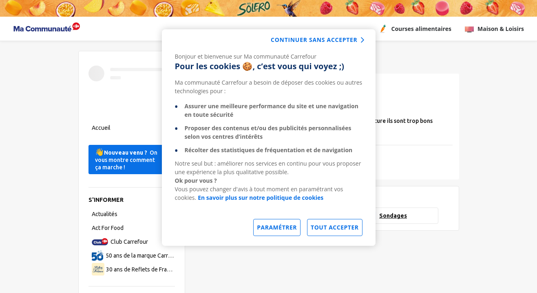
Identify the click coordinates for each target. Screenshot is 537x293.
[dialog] (269, 137)
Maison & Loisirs (494, 29)
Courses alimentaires (414, 29)
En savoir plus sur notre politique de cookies (260, 197)
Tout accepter (334, 227)
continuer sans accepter (314, 40)
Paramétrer (277, 227)
